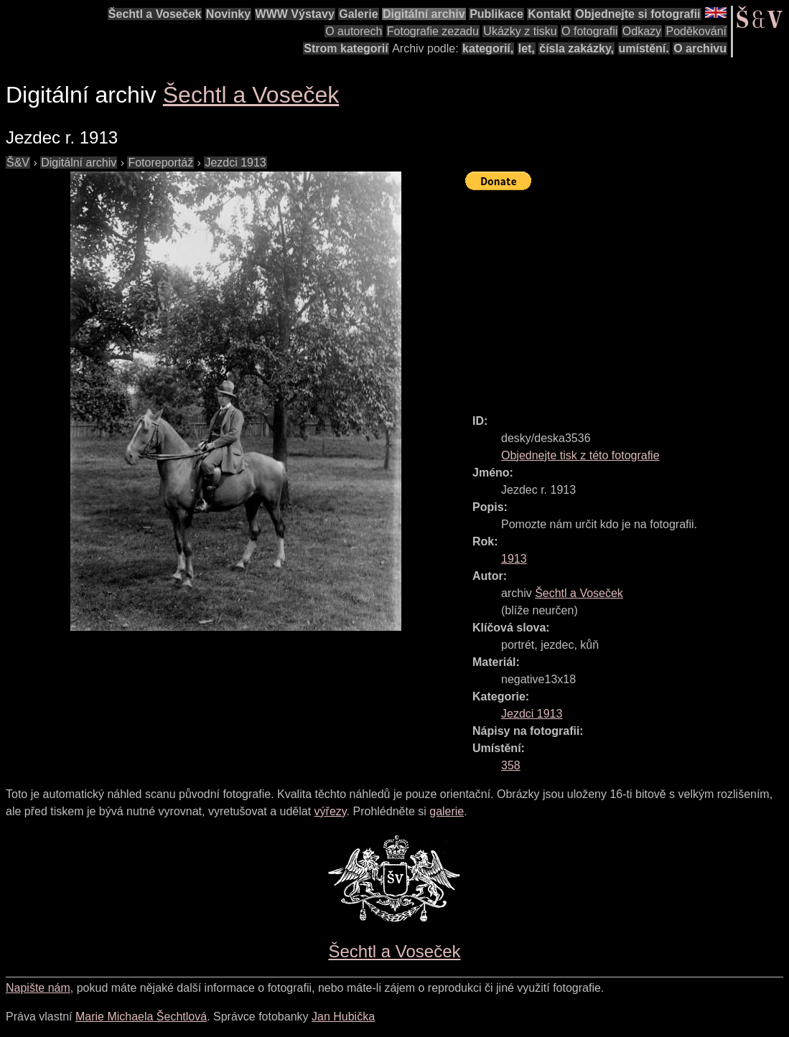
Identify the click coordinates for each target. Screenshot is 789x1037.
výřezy (330, 811)
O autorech (353, 31)
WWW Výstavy (295, 14)
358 (510, 765)
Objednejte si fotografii (637, 14)
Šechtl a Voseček (155, 14)
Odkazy (641, 31)
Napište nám (38, 988)
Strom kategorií (346, 48)
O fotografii (589, 31)
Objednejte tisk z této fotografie (580, 455)
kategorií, (487, 48)
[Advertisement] (627, 295)
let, (526, 48)
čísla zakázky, (576, 48)
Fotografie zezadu (433, 31)
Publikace (496, 14)
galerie (446, 811)
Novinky (228, 14)
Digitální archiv (424, 14)
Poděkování (696, 31)
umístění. (644, 48)
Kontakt (549, 14)
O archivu (700, 48)
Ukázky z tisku (519, 31)
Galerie (358, 14)
